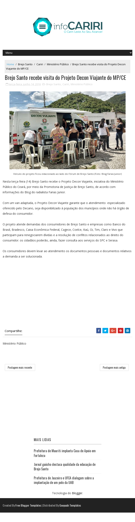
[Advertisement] (67, 302)
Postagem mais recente (20, 377)
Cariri (39, 64)
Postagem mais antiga (114, 377)
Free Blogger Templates (28, 515)
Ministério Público (58, 64)
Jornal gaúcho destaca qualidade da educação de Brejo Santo (64, 476)
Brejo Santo (25, 64)
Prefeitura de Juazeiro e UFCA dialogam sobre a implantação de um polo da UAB (64, 489)
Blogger (77, 502)
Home (10, 64)
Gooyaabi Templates (70, 515)
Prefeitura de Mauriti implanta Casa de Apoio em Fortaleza (65, 462)
